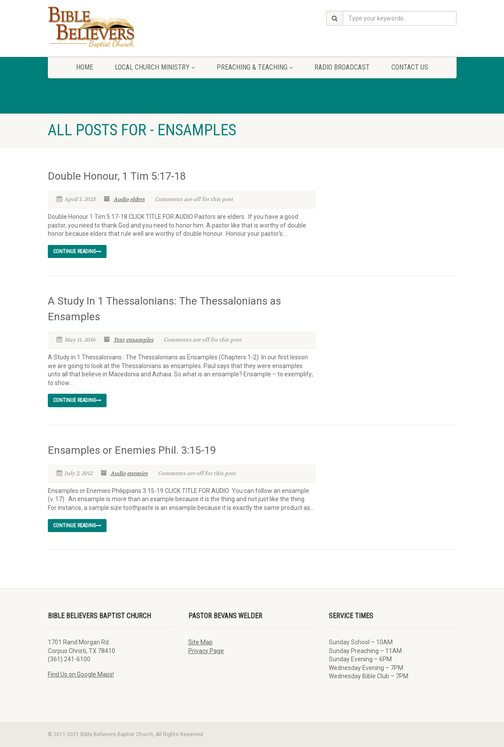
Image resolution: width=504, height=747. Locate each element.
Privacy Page (206, 650)
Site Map (200, 642)
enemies (137, 473)
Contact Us (409, 67)
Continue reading (77, 251)
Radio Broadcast (342, 67)
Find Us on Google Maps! (81, 674)
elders (137, 199)
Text (119, 339)
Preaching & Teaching (255, 67)
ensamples (140, 339)
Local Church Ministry (155, 67)
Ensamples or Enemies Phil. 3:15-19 (132, 450)
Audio (121, 199)
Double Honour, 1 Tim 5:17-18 (117, 176)
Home (84, 67)
